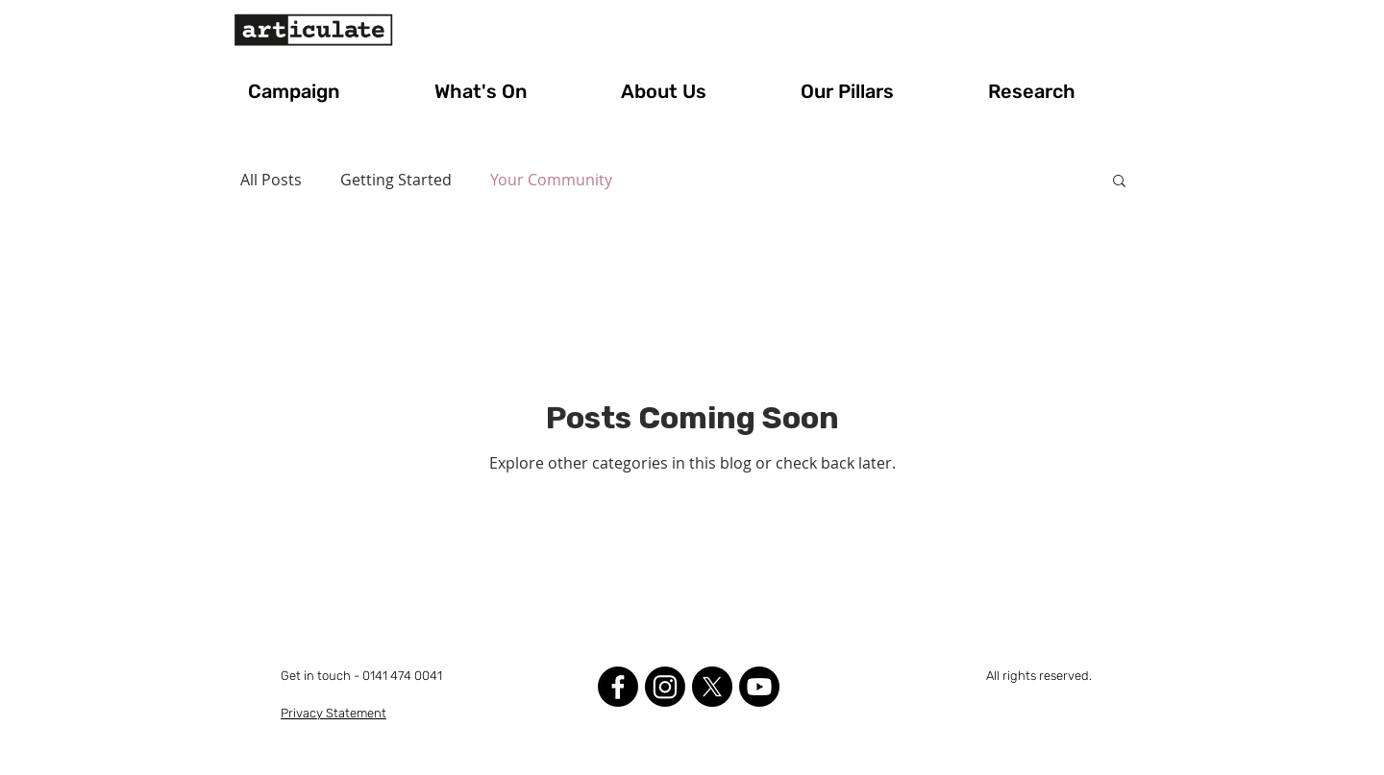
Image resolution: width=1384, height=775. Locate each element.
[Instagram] (665, 686)
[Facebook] (618, 686)
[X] (712, 686)
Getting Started (396, 179)
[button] (327, 91)
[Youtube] (759, 686)
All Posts (271, 179)
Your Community (551, 179)
